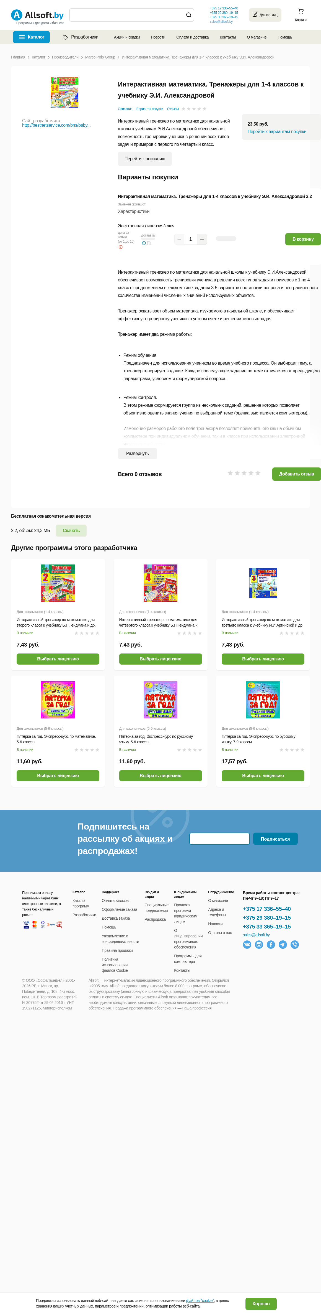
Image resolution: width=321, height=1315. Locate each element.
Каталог (36, 37)
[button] (149, 243)
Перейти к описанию (145, 158)
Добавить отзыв (296, 474)
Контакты (228, 37)
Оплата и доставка (192, 37)
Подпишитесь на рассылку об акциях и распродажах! (124, 838)
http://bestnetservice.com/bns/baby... (56, 125)
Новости (158, 37)
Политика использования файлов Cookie (115, 965)
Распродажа (155, 919)
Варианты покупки (149, 109)
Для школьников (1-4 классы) (40, 612)
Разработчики (80, 37)
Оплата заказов (115, 900)
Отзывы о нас (220, 932)
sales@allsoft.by (221, 22)
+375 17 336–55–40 (267, 909)
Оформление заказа (119, 909)
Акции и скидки (127, 37)
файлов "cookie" (200, 1300)
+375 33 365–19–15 (267, 927)
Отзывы (173, 109)
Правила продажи (117, 950)
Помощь (285, 37)
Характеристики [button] (133, 211)
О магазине (256, 37)
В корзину (303, 239)
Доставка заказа (116, 918)
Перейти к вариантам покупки (277, 131)
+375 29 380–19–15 (267, 918)
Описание (125, 109)
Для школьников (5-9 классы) (40, 728)
